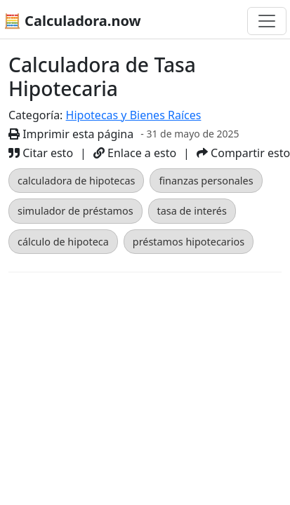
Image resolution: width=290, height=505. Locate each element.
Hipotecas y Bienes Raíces (134, 115)
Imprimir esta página (70, 134)
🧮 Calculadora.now (72, 20)
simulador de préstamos (75, 210)
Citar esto (40, 153)
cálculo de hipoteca (63, 241)
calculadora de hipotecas (76, 180)
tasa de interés (192, 210)
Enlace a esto (134, 153)
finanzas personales (206, 180)
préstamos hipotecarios (188, 241)
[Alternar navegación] (266, 21)
